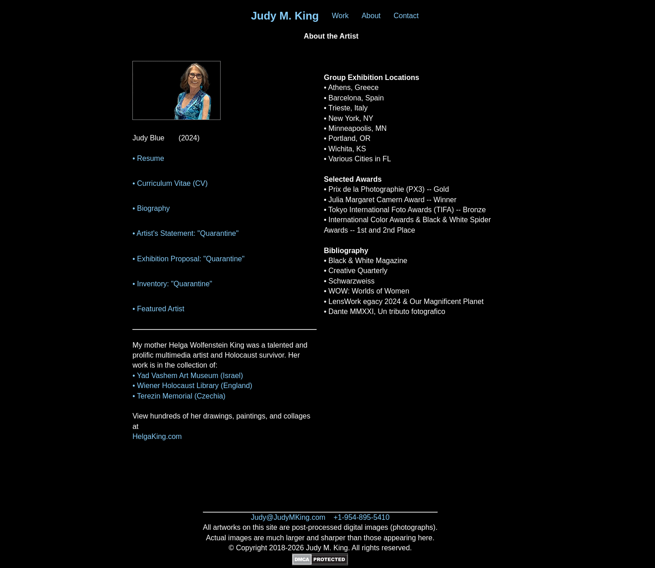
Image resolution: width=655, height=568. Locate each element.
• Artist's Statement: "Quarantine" (185, 233)
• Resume (148, 158)
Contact (405, 16)
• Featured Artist (158, 309)
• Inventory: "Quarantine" (172, 284)
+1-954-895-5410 (361, 517)
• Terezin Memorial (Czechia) (178, 396)
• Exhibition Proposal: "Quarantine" (188, 259)
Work (340, 16)
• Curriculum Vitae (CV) (169, 183)
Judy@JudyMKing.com (288, 517)
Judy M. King (285, 16)
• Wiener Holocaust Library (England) (192, 385)
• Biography (151, 208)
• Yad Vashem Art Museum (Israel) (187, 375)
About (371, 16)
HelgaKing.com (157, 436)
